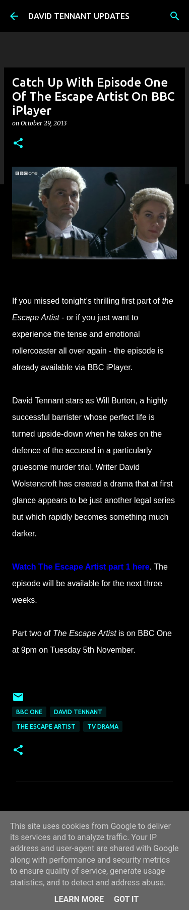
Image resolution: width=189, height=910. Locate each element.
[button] (18, 144)
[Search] (175, 16)
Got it (126, 899)
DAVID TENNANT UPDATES (79, 16)
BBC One (29, 712)
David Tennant (78, 712)
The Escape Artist (46, 726)
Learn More (79, 899)
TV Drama (102, 726)
